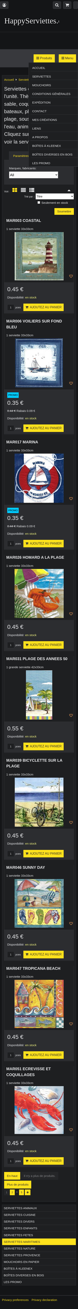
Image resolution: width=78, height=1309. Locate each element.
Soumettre (64, 211)
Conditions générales (51, 93)
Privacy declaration (44, 1300)
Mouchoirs (41, 85)
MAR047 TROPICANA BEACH (33, 968)
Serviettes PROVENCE (22, 1255)
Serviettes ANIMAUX (20, 1208)
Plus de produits (17, 1184)
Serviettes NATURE (20, 1248)
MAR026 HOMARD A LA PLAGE (35, 557)
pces (14, 307)
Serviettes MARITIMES (22, 1241)
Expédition (41, 102)
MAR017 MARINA (22, 442)
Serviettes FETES (18, 1235)
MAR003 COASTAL (23, 220)
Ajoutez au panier (43, 307)
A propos (40, 137)
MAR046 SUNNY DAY (25, 867)
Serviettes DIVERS (19, 1221)
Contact (39, 111)
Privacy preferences (15, 1300)
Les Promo (41, 163)
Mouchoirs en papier (21, 1262)
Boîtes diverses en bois (52, 154)
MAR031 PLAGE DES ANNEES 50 (36, 659)
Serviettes (41, 76)
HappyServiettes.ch (35, 20)
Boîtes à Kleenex (46, 145)
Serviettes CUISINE (20, 1214)
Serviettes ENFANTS (20, 1228)
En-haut (12, 1175)
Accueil (38, 67)
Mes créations (44, 119)
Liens (36, 128)
